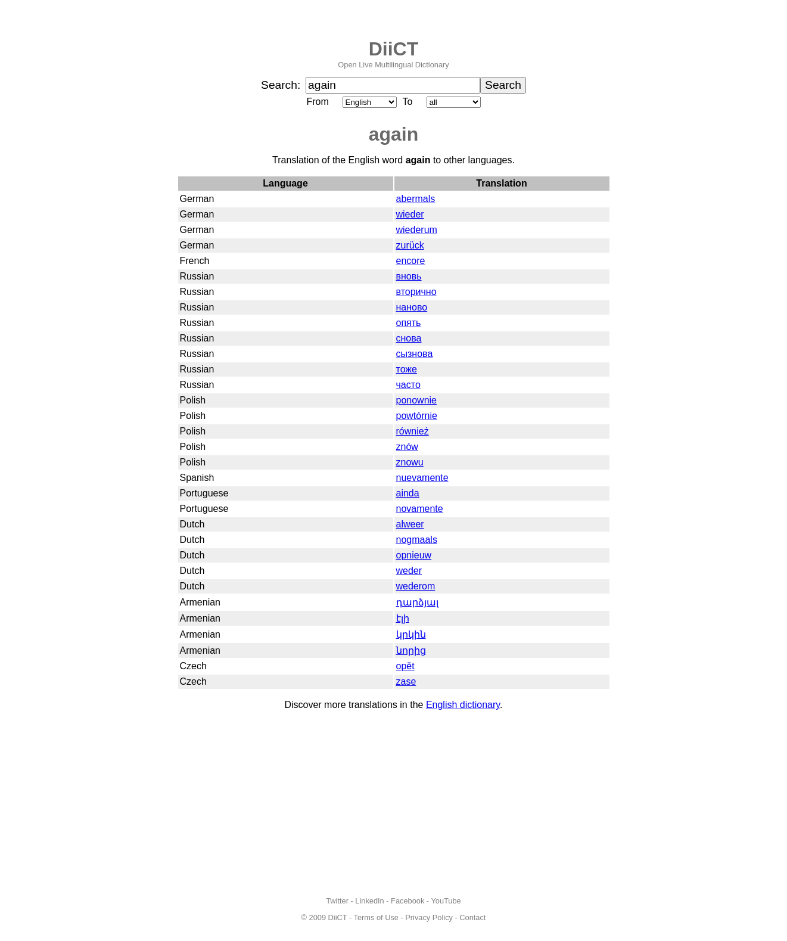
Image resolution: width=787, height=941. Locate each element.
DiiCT (394, 49)
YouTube (446, 900)
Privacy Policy (429, 917)
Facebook (407, 900)
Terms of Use (376, 917)
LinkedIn (369, 900)
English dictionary (463, 705)
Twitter (337, 900)
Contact (472, 917)
